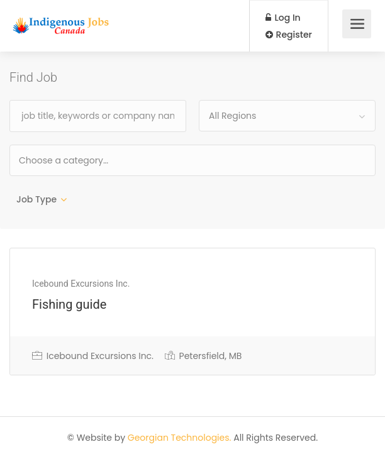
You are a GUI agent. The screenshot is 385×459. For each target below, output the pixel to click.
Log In (283, 17)
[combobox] (287, 115)
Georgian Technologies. (180, 437)
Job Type (36, 199)
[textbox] (104, 160)
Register (288, 34)
